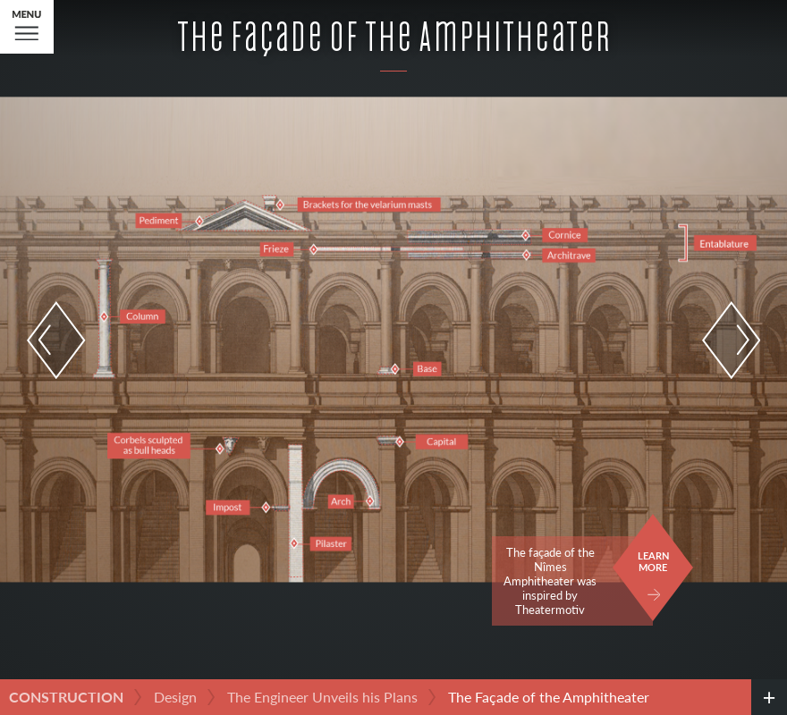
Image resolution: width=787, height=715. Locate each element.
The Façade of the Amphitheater (548, 696)
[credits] (769, 697)
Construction (66, 696)
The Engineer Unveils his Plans (322, 696)
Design (175, 696)
